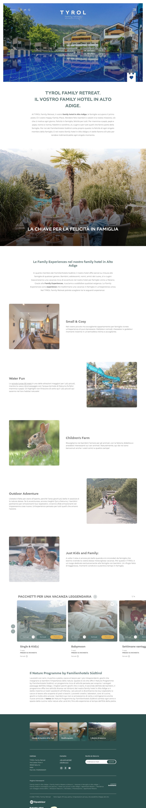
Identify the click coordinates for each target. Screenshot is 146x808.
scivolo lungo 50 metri (18, 383)
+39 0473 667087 (66, 760)
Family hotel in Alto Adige (39, 784)
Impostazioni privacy (80, 797)
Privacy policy (67, 797)
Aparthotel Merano (88, 786)
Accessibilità (93, 797)
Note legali (57, 797)
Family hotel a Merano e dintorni (61, 784)
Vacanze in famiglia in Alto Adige (86, 784)
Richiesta (67, 788)
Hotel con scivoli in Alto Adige (69, 786)
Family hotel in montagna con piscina (43, 786)
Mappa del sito (104, 797)
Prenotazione (77, 788)
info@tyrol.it (64, 762)
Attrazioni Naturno (56, 788)
